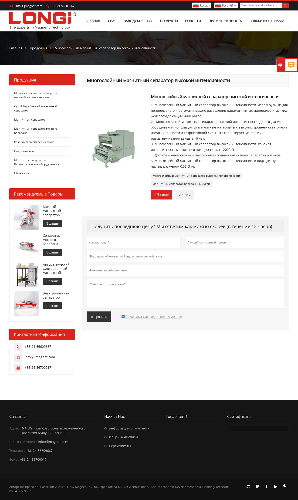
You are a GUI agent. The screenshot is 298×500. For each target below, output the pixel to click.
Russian (205, 5)
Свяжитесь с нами (267, 21)
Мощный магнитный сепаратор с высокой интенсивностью (37, 95)
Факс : (14, 459)
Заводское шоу (138, 21)
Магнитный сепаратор (29, 120)
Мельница (21, 173)
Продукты (169, 21)
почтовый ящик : (23, 441)
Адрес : (15, 428)
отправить (99, 317)
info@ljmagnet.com (28, 6)
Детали (185, 195)
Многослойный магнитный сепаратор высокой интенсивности (196, 176)
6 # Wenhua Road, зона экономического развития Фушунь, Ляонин (53, 430)
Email (161, 194)
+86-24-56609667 (62, 6)
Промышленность (225, 21)
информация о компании (129, 428)
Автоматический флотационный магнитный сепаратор (56, 268)
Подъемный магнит (28, 151)
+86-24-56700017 (38, 367)
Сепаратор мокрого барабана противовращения (56, 239)
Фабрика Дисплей (123, 437)
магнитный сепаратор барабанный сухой (181, 184)
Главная (92, 21)
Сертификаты (120, 446)
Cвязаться (18, 416)
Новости (193, 21)
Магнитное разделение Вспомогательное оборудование (36, 162)
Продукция (38, 48)
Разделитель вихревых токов (34, 142)
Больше (52, 223)
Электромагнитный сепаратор (56, 295)
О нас (111, 21)
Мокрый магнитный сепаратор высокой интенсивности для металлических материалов (55, 211)
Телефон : (17, 450)
